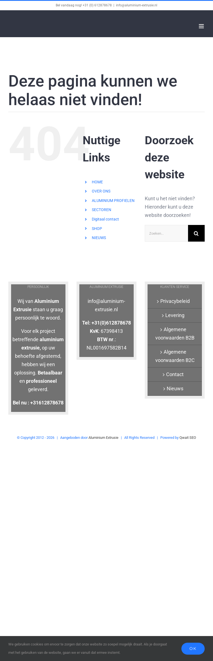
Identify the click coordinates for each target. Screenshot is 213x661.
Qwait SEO (187, 437)
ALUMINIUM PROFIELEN (113, 200)
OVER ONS (101, 191)
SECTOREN (101, 209)
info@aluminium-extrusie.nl (136, 5)
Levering (174, 315)
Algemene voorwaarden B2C (175, 356)
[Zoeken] (196, 233)
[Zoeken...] (166, 233)
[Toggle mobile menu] (202, 26)
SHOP (97, 228)
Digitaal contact (105, 219)
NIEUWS (99, 237)
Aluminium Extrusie (103, 437)
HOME (97, 182)
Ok (193, 648)
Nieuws (175, 388)
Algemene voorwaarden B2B (174, 333)
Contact (175, 374)
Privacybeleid (175, 301)
